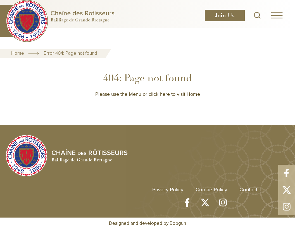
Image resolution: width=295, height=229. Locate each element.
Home (17, 53)
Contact (248, 189)
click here (159, 93)
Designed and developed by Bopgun (147, 223)
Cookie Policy (211, 189)
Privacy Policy (167, 189)
